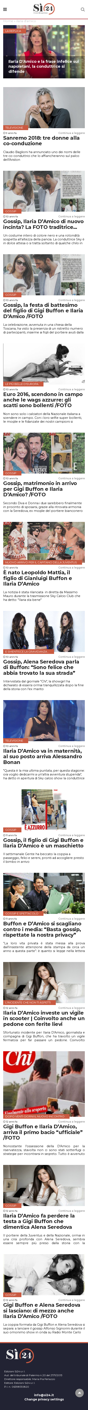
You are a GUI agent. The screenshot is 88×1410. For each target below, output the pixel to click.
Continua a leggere (71, 133)
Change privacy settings (44, 1399)
